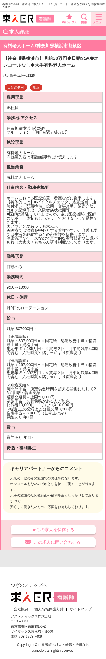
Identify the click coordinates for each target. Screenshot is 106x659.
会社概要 (21, 609)
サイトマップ (81, 609)
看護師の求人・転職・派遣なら (65, 645)
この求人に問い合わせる (57, 542)
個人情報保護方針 (49, 609)
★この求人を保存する (53, 529)
